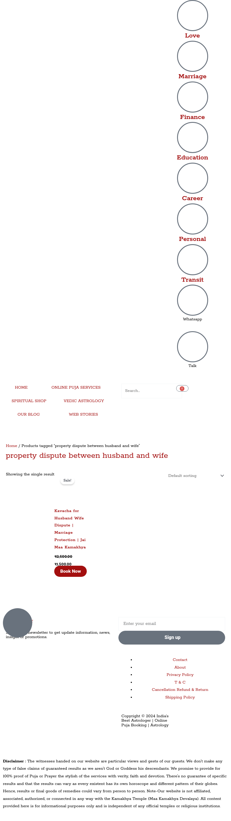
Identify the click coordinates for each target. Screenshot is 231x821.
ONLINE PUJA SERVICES (76, 387)
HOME (21, 387)
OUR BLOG (29, 414)
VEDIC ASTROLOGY (84, 401)
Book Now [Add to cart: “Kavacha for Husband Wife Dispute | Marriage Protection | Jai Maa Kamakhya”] (70, 571)
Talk (192, 365)
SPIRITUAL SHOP (29, 401)
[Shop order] (195, 476)
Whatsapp (192, 319)
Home (11, 445)
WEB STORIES (83, 414)
